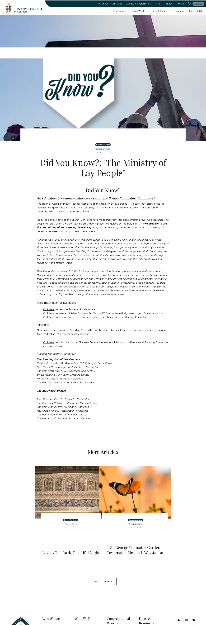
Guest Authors (103, 144)
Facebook (143, 330)
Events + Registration (138, 3)
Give (157, 3)
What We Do (83, 618)
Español (198, 3)
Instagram (160, 330)
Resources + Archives (110, 3)
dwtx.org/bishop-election (74, 333)
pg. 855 (89, 207)
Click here (48, 309)
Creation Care (135, 524)
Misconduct (179, 10)
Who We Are (51, 618)
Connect (168, 3)
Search (181, 3)
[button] (120, 11)
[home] (23, 7)
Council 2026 (195, 10)
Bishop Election (103, 149)
